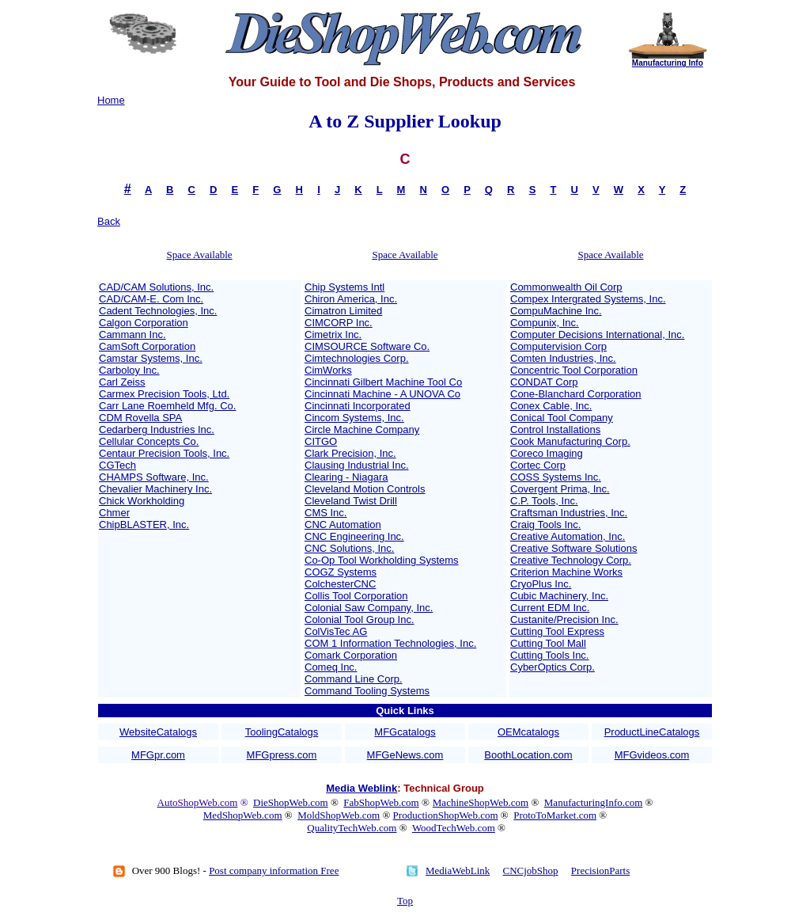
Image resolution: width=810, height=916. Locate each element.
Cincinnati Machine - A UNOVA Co (382, 394)
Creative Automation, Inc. (567, 536)
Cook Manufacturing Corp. (570, 441)
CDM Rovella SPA (140, 418)
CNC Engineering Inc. (354, 536)
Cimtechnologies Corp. (357, 358)
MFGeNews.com (405, 755)
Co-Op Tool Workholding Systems (382, 560)
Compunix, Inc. (544, 323)
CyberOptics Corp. (552, 667)
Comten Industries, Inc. (563, 358)
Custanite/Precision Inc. (564, 619)
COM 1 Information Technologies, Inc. (390, 643)
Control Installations (555, 429)
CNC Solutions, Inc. (349, 548)
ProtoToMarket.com (554, 815)
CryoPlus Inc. (540, 584)
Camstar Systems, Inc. (150, 358)
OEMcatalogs (528, 732)
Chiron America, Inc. (351, 299)
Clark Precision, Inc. (350, 453)
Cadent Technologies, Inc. (158, 311)
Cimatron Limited (343, 311)
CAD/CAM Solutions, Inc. (156, 287)
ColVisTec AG (336, 631)
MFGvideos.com (652, 755)
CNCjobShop (530, 870)
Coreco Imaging (546, 453)
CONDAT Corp (543, 382)
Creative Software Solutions (573, 548)
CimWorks (328, 370)
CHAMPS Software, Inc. (154, 477)
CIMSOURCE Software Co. (367, 346)
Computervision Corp (558, 346)
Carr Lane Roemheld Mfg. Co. (167, 406)
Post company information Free (274, 870)
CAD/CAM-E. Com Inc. (151, 299)
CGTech (117, 465)
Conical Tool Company (561, 418)
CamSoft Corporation (147, 346)
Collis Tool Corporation (356, 596)
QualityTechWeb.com (351, 828)
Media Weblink (361, 788)
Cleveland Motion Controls (365, 489)
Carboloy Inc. (129, 370)
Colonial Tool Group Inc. (359, 619)
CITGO (321, 441)
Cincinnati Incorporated (358, 406)
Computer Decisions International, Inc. (597, 334)
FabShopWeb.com (380, 802)
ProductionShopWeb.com (445, 815)
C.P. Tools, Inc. (544, 501)
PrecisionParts (600, 870)
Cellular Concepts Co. (149, 441)
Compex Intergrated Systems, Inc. (588, 299)
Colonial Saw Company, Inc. (369, 608)
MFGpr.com (158, 755)
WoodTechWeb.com (453, 828)
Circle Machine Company (362, 429)
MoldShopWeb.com (338, 815)
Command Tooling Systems (367, 691)
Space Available (199, 254)
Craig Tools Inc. (545, 524)
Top (405, 900)
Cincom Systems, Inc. (354, 418)
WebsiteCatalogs (158, 732)
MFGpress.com (282, 755)
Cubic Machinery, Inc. (559, 596)
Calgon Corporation (143, 323)
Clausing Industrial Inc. (357, 465)
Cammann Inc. (132, 334)
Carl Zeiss (122, 382)
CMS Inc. (325, 513)
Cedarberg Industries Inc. (156, 429)
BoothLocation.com (528, 755)
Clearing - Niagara (346, 477)
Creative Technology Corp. (570, 560)
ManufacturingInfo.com (593, 802)
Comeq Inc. (331, 667)
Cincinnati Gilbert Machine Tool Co (383, 382)
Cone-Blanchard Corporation (575, 394)
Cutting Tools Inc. (549, 655)
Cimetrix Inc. (333, 334)
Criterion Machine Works (566, 572)
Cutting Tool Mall (548, 643)
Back (108, 221)
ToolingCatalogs (282, 732)
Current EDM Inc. (549, 608)
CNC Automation (343, 524)
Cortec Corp (538, 465)
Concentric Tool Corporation (574, 370)
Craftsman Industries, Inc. (568, 513)
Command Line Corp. (354, 679)
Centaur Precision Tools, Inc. (164, 453)
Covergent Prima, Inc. (560, 489)
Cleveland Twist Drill (351, 501)
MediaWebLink (458, 870)
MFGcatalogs (404, 732)
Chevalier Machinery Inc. (155, 489)
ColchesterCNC (340, 584)
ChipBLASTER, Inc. (144, 524)
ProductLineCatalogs (652, 732)
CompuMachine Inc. (556, 311)
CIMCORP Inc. (339, 323)
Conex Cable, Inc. (551, 406)
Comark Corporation (351, 655)
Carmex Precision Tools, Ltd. (164, 394)
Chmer (114, 513)
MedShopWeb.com (242, 815)
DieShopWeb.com (290, 802)
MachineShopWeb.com (480, 802)
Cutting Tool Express (557, 631)
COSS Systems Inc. (555, 477)
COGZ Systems (341, 572)
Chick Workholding (141, 501)
